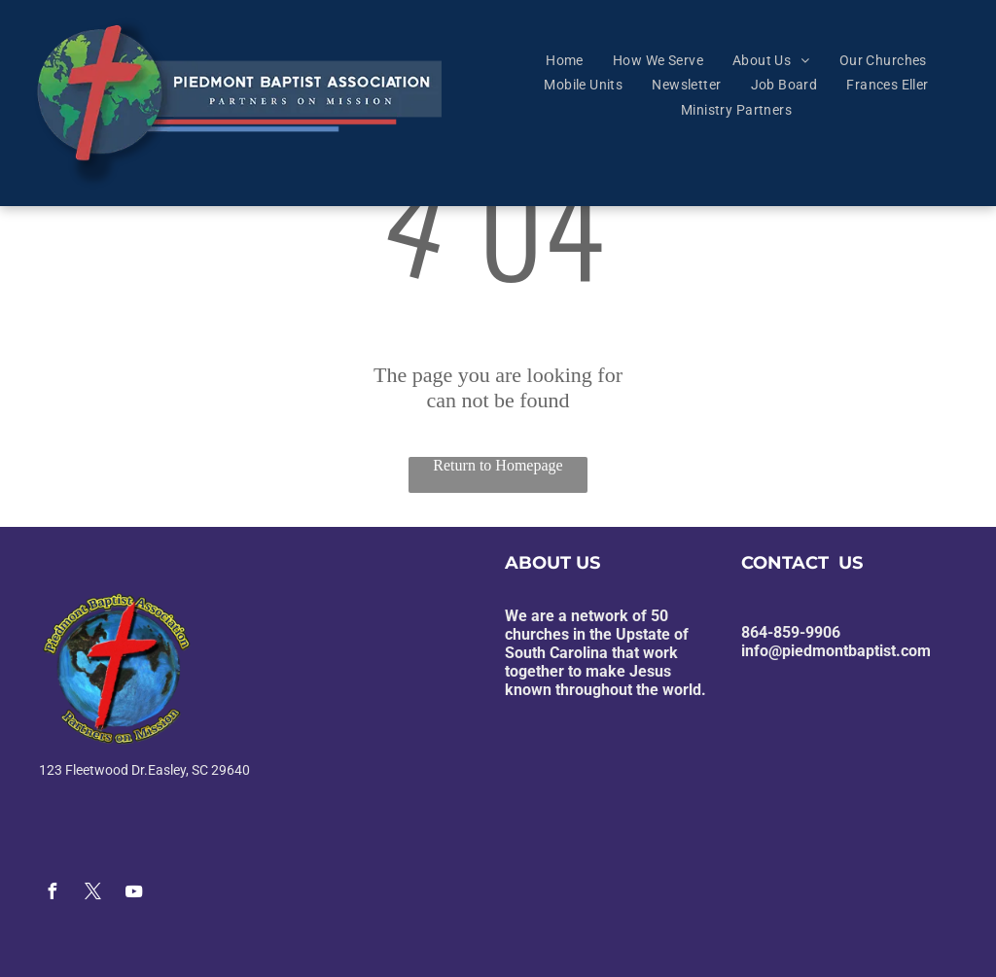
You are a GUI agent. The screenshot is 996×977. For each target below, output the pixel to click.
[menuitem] (564, 60)
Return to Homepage (497, 465)
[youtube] (133, 894)
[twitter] (92, 894)
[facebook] (51, 894)
